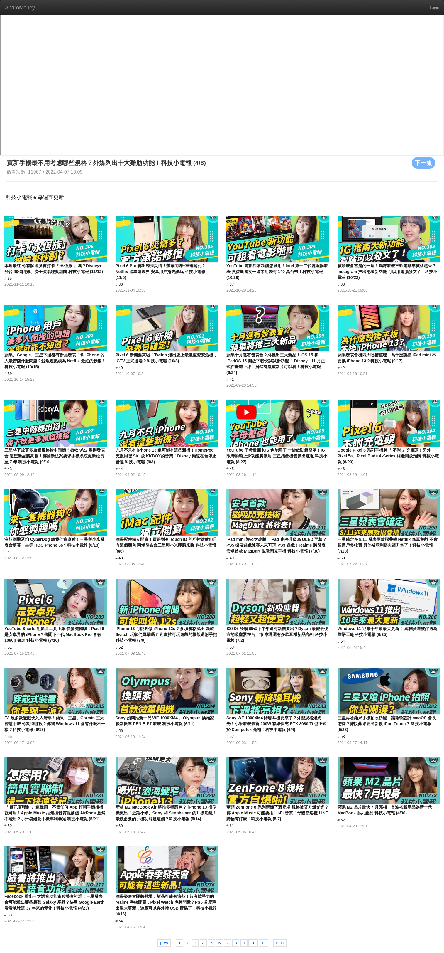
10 (253, 943)
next (280, 943)
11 (263, 943)
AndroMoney (20, 8)
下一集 (423, 162)
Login (434, 8)
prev (164, 943)
